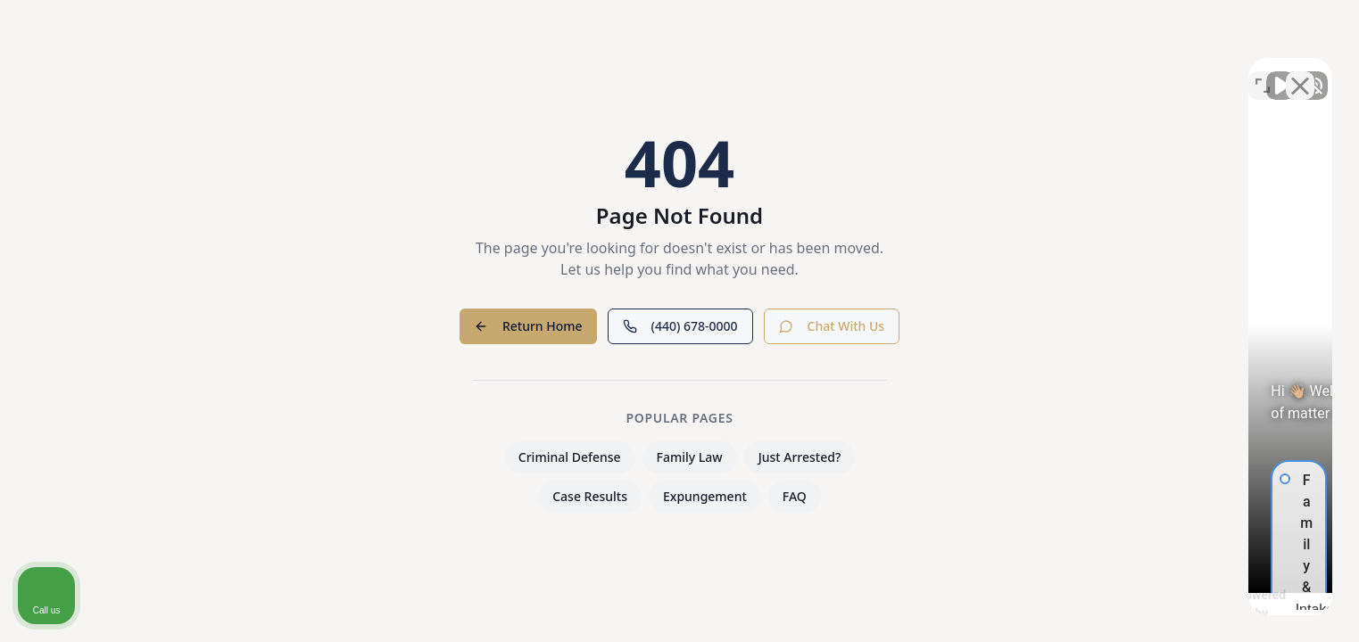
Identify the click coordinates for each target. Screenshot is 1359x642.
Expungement (705, 496)
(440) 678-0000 (680, 325)
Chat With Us (832, 325)
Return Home (528, 325)
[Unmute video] (1043, 72)
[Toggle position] (1262, 72)
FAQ (795, 496)
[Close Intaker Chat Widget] (1300, 72)
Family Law (690, 457)
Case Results (589, 496)
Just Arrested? (799, 457)
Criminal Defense (569, 457)
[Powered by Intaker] (1206, 604)
